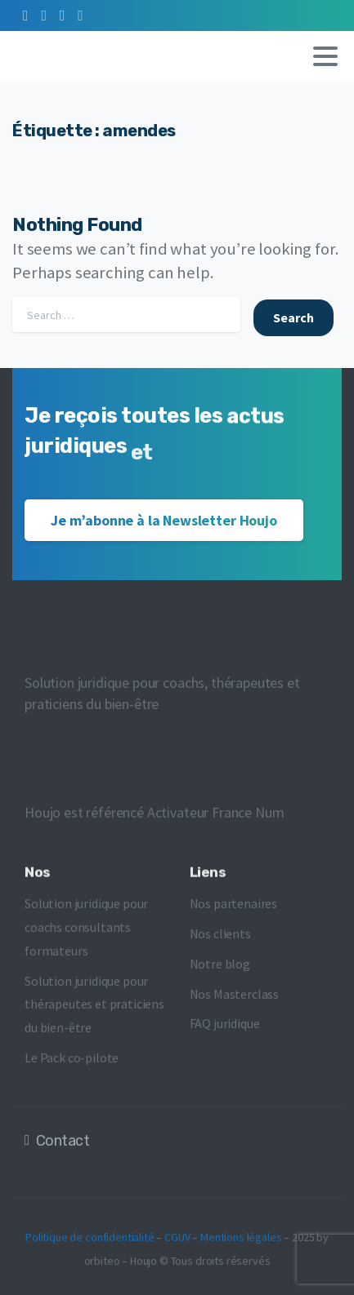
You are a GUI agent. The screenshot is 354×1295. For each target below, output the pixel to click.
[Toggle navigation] (325, 56)
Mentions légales (240, 1242)
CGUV (177, 1242)
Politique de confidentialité (90, 1242)
